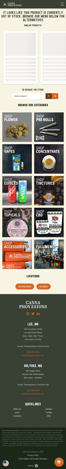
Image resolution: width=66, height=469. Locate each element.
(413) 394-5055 (33, 352)
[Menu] (62, 4)
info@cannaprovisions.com (33, 355)
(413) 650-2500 (33, 390)
